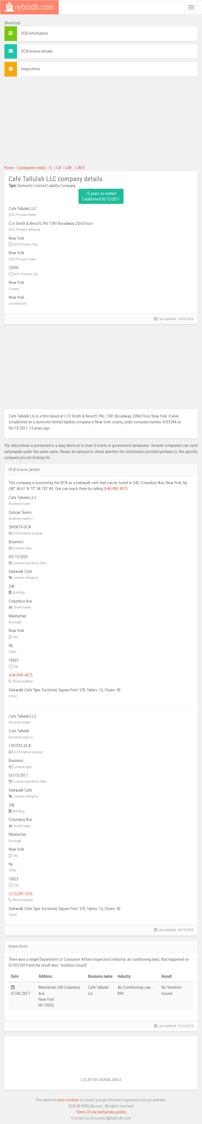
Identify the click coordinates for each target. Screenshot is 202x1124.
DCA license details (37, 51)
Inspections (30, 68)
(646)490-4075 (115, 488)
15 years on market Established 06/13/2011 (101, 196)
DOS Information (34, 33)
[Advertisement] (101, 120)
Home (9, 167)
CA (58, 167)
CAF (68, 167)
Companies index (32, 167)
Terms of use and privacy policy (101, 1111)
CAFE (80, 167)
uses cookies (68, 1099)
